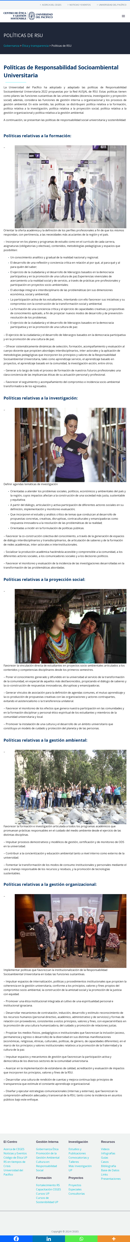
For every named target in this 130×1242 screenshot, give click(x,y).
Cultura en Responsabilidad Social (46, 1166)
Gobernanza (11, 46)
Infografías (108, 1153)
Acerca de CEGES (14, 1149)
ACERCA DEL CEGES (51, 4)
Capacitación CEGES (48, 1189)
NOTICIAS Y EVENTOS (80, 4)
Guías (104, 1157)
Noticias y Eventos (15, 1153)
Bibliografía (108, 1166)
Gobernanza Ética (47, 1149)
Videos (105, 1149)
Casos (105, 1162)
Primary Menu (123, 16)
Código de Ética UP (15, 1157)
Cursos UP (42, 1193)
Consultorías (77, 1193)
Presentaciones (111, 1179)
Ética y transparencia (35, 46)
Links (104, 1174)
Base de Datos (110, 1170)
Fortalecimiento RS (48, 1185)
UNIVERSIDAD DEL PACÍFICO (112, 4)
